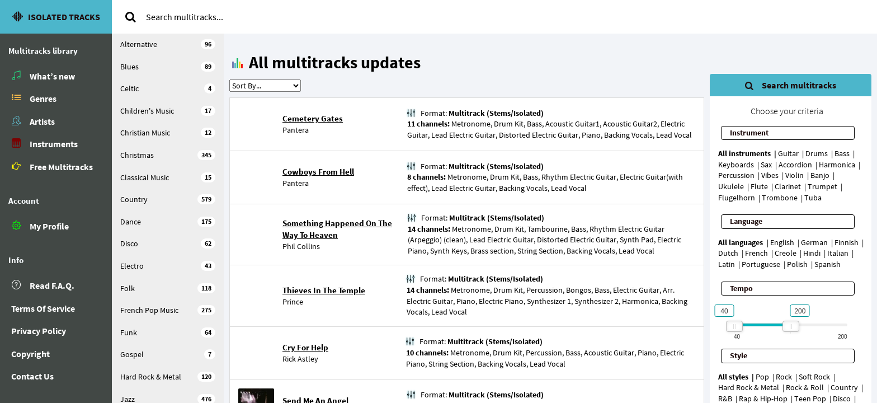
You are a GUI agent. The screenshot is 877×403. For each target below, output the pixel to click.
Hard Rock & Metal (167, 377)
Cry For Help (305, 347)
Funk (167, 332)
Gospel (167, 354)
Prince (292, 302)
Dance (167, 222)
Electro (167, 266)
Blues (167, 67)
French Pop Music (167, 310)
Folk (167, 288)
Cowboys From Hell (318, 171)
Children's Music (167, 111)
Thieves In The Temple (323, 290)
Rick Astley (300, 359)
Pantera (295, 130)
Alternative (167, 44)
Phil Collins (301, 246)
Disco (167, 243)
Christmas (167, 155)
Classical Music (167, 177)
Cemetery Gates (312, 118)
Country (167, 199)
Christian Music (167, 133)
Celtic (167, 88)
